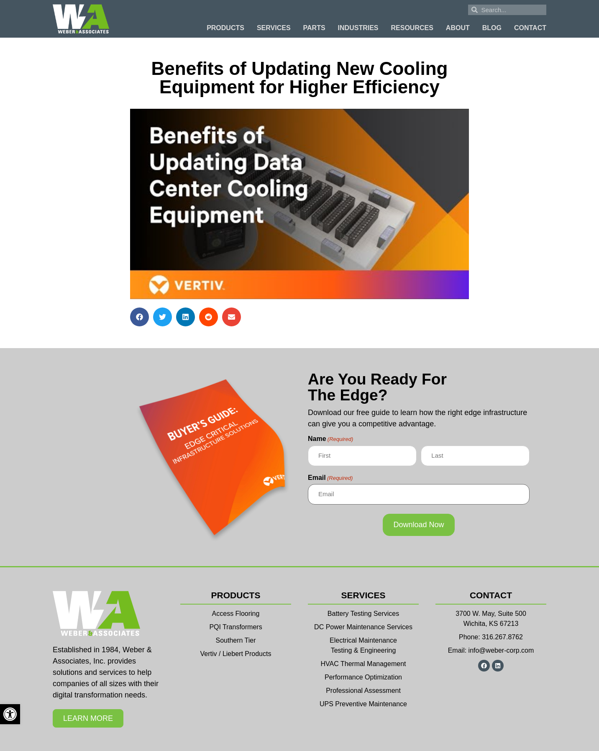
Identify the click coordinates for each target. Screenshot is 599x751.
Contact (530, 27)
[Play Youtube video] (299, 204)
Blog (492, 27)
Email (330, 477)
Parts (314, 27)
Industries (358, 27)
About (458, 27)
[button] (139, 317)
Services (274, 27)
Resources (412, 27)
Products (225, 27)
